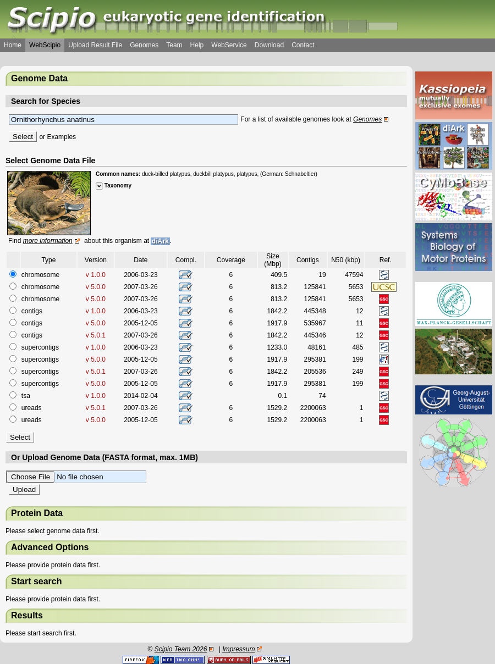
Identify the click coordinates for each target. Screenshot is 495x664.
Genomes (144, 45)
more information (48, 241)
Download (269, 45)
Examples (61, 137)
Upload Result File (95, 45)
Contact (303, 45)
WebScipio (45, 45)
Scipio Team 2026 (181, 649)
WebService (228, 45)
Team (174, 45)
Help (197, 45)
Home (12, 45)
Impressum (238, 649)
